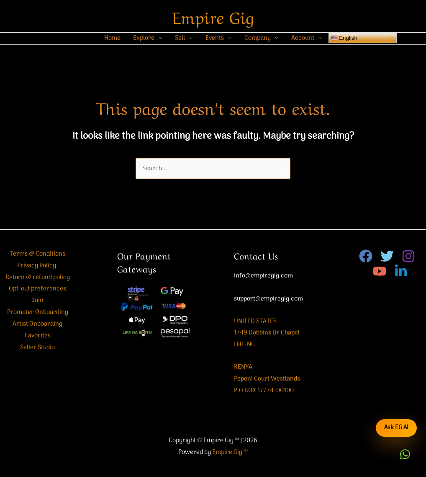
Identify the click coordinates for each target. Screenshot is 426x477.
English (344, 37)
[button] (405, 454)
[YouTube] (379, 271)
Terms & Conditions (37, 254)
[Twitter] (387, 256)
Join (38, 301)
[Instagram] (408, 256)
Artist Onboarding (37, 324)
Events (214, 38)
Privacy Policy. (37, 266)
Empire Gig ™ (230, 452)
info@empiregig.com (263, 276)
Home (112, 38)
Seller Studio (37, 347)
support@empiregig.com (268, 299)
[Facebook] (365, 256)
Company (257, 38)
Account (302, 38)
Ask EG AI (396, 428)
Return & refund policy (37, 277)
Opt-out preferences (37, 289)
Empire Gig (213, 16)
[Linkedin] (400, 271)
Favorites (38, 336)
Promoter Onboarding (37, 312)
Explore (143, 38)
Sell (180, 38)
